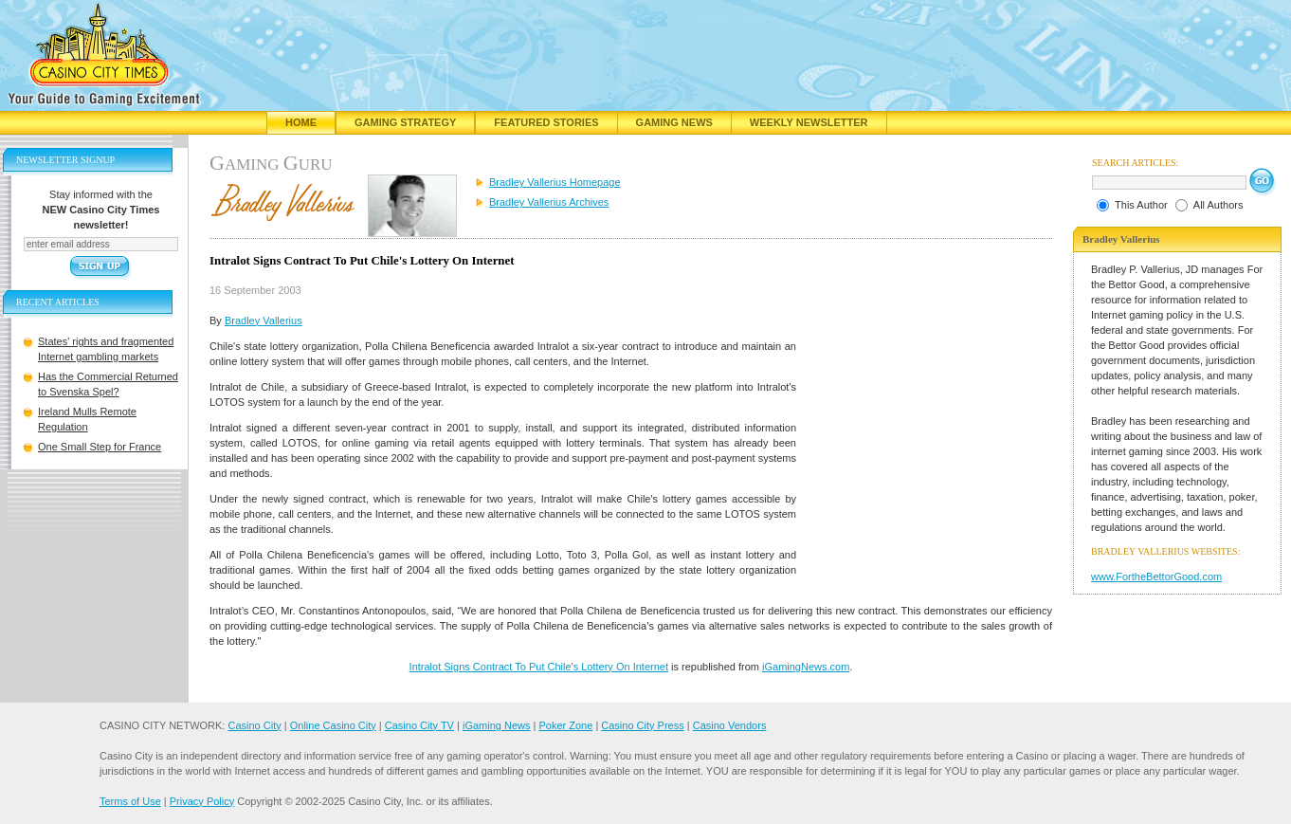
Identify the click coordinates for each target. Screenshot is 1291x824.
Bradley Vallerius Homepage (555, 182)
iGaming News (497, 725)
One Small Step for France (99, 446)
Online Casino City (333, 725)
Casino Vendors (730, 725)
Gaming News (674, 122)
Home (301, 122)
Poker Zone (565, 725)
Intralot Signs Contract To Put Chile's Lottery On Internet (538, 666)
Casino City (254, 725)
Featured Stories (546, 122)
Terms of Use (130, 801)
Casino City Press (642, 725)
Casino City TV (419, 725)
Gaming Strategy (405, 122)
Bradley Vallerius (263, 320)
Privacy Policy (202, 801)
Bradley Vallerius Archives (549, 202)
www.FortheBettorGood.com (1156, 576)
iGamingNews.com (805, 666)
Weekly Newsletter (809, 122)
